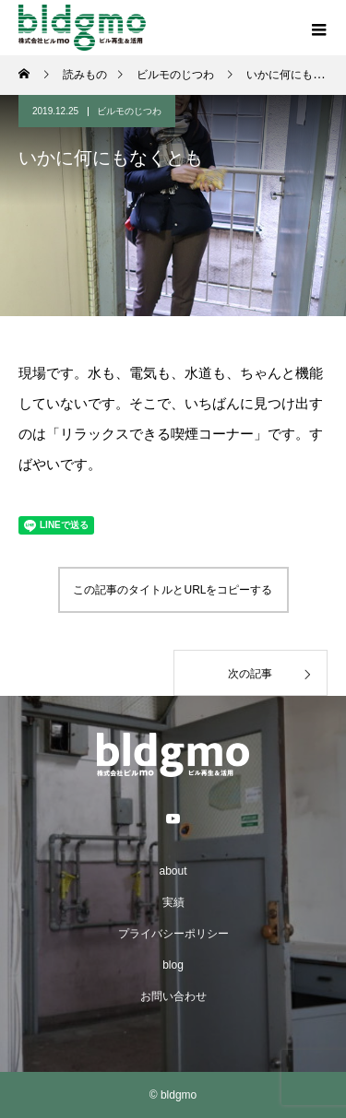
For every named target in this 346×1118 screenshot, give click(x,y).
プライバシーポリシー (173, 933)
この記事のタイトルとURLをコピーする (172, 589)
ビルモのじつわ (129, 111)
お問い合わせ (173, 996)
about (172, 871)
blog (173, 965)
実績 (173, 902)
